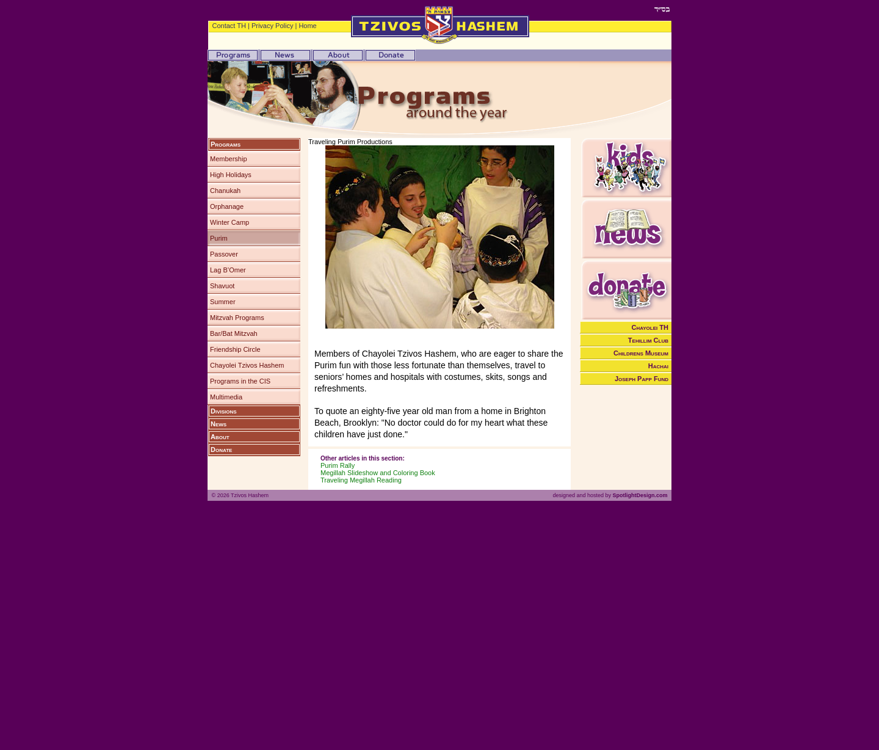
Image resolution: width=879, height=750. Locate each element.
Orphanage (227, 206)
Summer (223, 301)
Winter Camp (229, 222)
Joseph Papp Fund (641, 378)
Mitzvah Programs (237, 317)
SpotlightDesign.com (639, 495)
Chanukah (225, 190)
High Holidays (230, 174)
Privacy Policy (272, 25)
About (220, 436)
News (218, 424)
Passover (224, 254)
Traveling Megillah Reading (361, 480)
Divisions (224, 411)
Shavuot (222, 285)
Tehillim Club (648, 340)
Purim (219, 238)
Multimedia (226, 397)
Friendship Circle (235, 349)
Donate (221, 449)
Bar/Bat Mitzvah (234, 333)
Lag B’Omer (228, 270)
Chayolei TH (650, 327)
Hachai (658, 366)
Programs (226, 144)
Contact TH (229, 25)
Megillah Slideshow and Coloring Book (377, 472)
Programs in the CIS (240, 381)
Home (307, 25)
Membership (228, 158)
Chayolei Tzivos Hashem (247, 365)
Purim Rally (337, 465)
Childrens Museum (640, 353)
